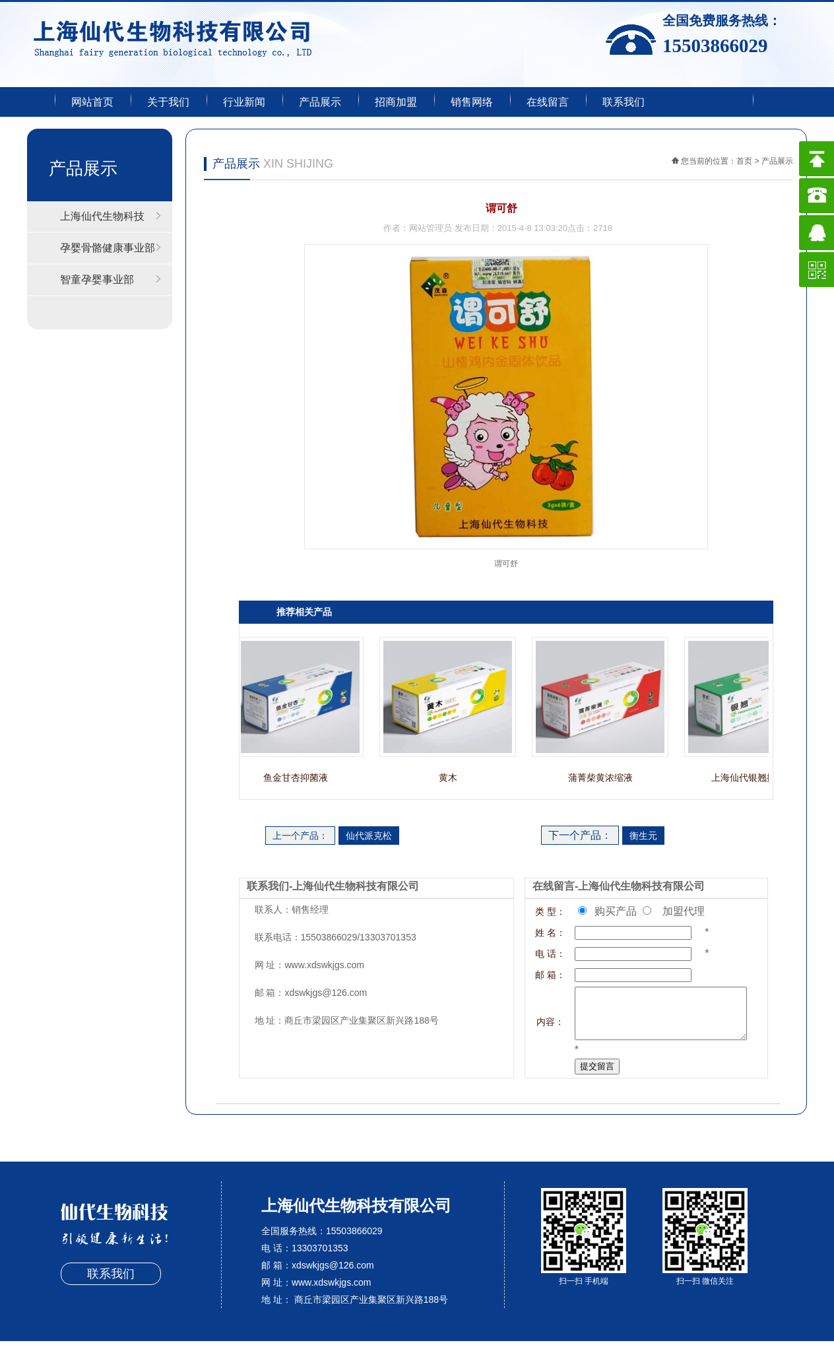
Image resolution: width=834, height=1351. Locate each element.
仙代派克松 (369, 835)
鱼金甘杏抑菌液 (299, 777)
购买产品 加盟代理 (645, 911)
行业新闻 (244, 102)
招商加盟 (396, 102)
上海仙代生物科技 (102, 216)
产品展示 (320, 102)
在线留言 (548, 102)
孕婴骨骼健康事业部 (107, 247)
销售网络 (472, 102)
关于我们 (168, 102)
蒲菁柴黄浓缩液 (603, 777)
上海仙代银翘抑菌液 (756, 777)
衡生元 (643, 835)
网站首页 (92, 102)
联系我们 (623, 102)
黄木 (451, 777)
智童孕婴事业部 (97, 279)
